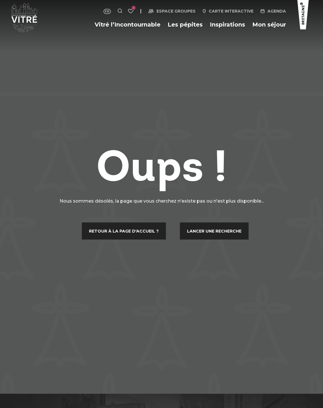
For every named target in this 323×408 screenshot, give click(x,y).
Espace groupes (176, 11)
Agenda (276, 11)
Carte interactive (231, 11)
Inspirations (227, 24)
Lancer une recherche (214, 230)
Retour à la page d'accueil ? (124, 230)
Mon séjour (269, 24)
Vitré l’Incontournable (128, 24)
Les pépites (185, 24)
